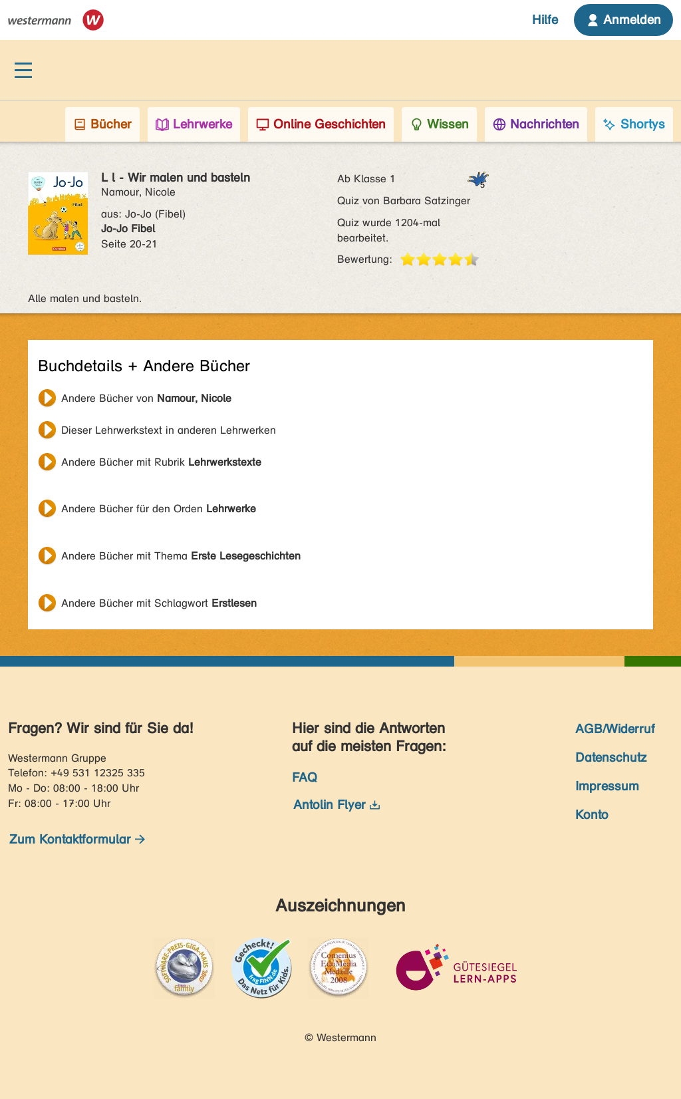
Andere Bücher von (146, 398)
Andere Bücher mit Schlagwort (159, 603)
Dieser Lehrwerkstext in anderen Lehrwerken (168, 430)
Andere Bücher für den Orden (158, 508)
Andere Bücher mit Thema (181, 556)
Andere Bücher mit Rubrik (161, 462)
